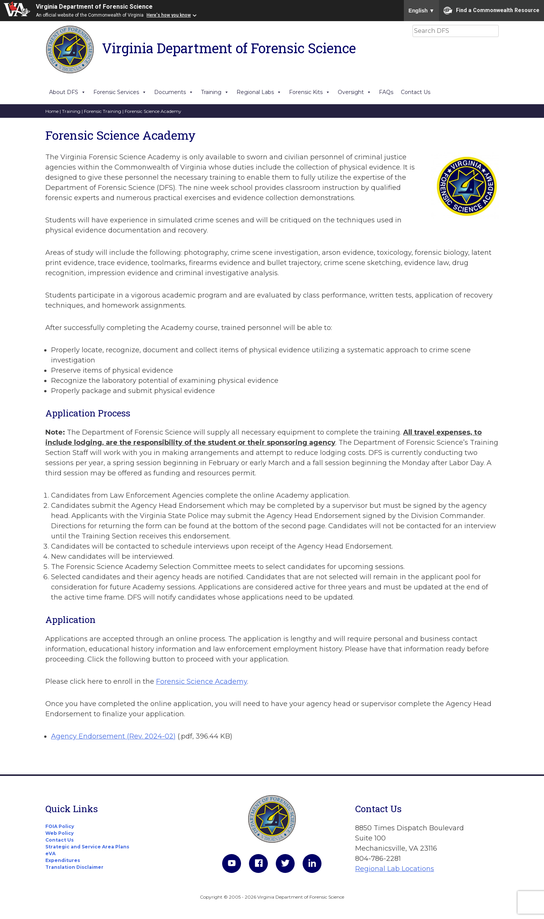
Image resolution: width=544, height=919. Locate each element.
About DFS (67, 92)
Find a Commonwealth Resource (491, 10)
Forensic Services (120, 92)
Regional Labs (258, 92)
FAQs (386, 92)
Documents (173, 92)
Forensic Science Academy (201, 681)
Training (215, 92)
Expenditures (62, 860)
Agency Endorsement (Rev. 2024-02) (113, 736)
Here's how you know (169, 15)
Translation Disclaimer (74, 867)
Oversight (354, 92)
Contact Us (415, 92)
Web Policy (59, 833)
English (421, 11)
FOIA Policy (59, 826)
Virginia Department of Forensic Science (94, 6)
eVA (50, 853)
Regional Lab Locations (394, 869)
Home (52, 111)
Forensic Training (102, 111)
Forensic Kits (309, 92)
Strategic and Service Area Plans (87, 847)
